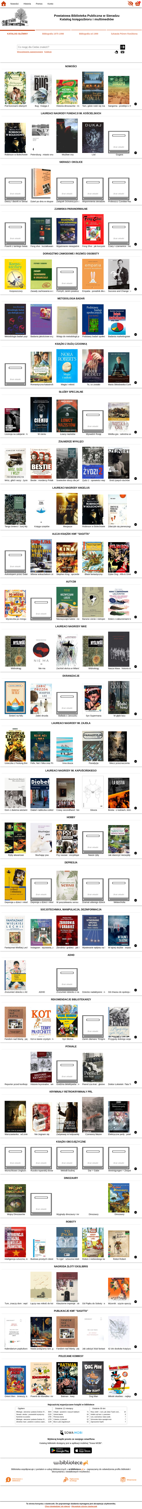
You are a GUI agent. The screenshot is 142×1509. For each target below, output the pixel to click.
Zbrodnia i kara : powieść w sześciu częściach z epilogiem (35, 1422)
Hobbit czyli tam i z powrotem (100, 1414)
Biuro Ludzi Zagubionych (62, 1422)
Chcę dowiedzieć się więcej (57, 1506)
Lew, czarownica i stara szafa (100, 1417)
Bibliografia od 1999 (88, 34)
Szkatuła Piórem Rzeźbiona (124, 34)
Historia (27, 4)
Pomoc (39, 4)
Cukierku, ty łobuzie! (60, 1419)
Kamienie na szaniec (23, 1417)
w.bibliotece (76, 1469)
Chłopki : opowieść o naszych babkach (66, 1412)
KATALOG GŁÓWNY (17, 34)
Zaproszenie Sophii (97, 1422)
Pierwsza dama (59, 1417)
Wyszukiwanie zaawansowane (30, 52)
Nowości (14, 4)
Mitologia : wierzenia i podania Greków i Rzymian (32, 1412)
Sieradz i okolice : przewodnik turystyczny (30, 1414)
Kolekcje (48, 52)
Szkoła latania (58, 1414)
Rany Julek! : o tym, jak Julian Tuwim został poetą (107, 1412)
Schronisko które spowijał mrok (101, 1419)
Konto (50, 4)
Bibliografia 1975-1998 (53, 34)
